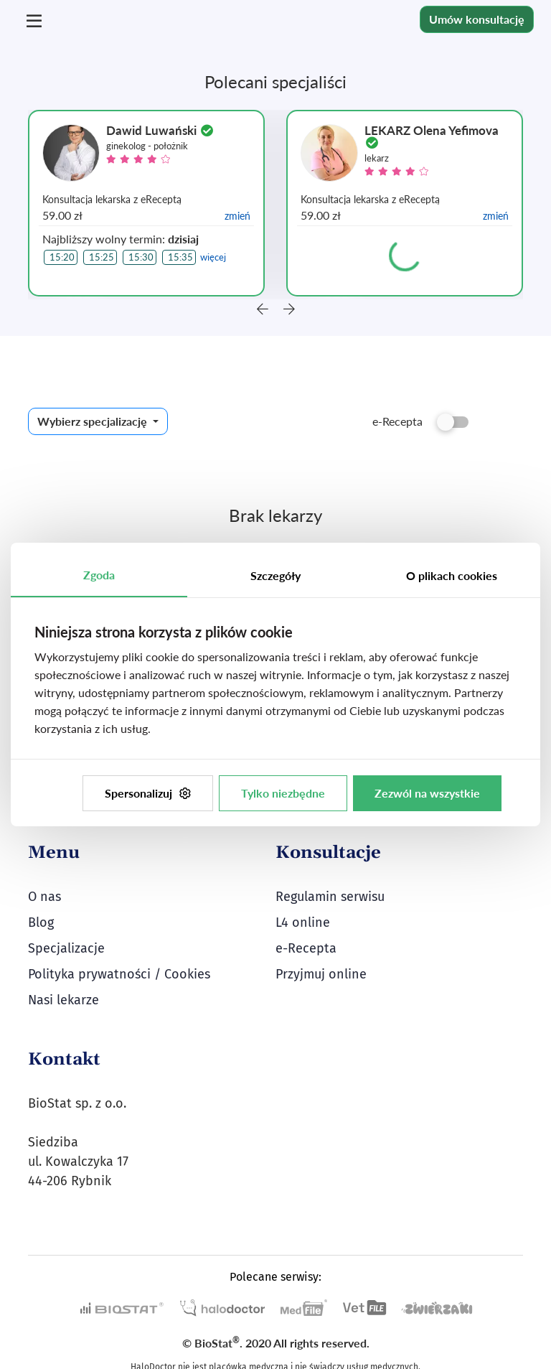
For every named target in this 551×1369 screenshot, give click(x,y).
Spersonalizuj (148, 793)
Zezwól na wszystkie (427, 793)
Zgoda (99, 574)
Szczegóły (275, 575)
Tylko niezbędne (283, 793)
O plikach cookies (451, 575)
